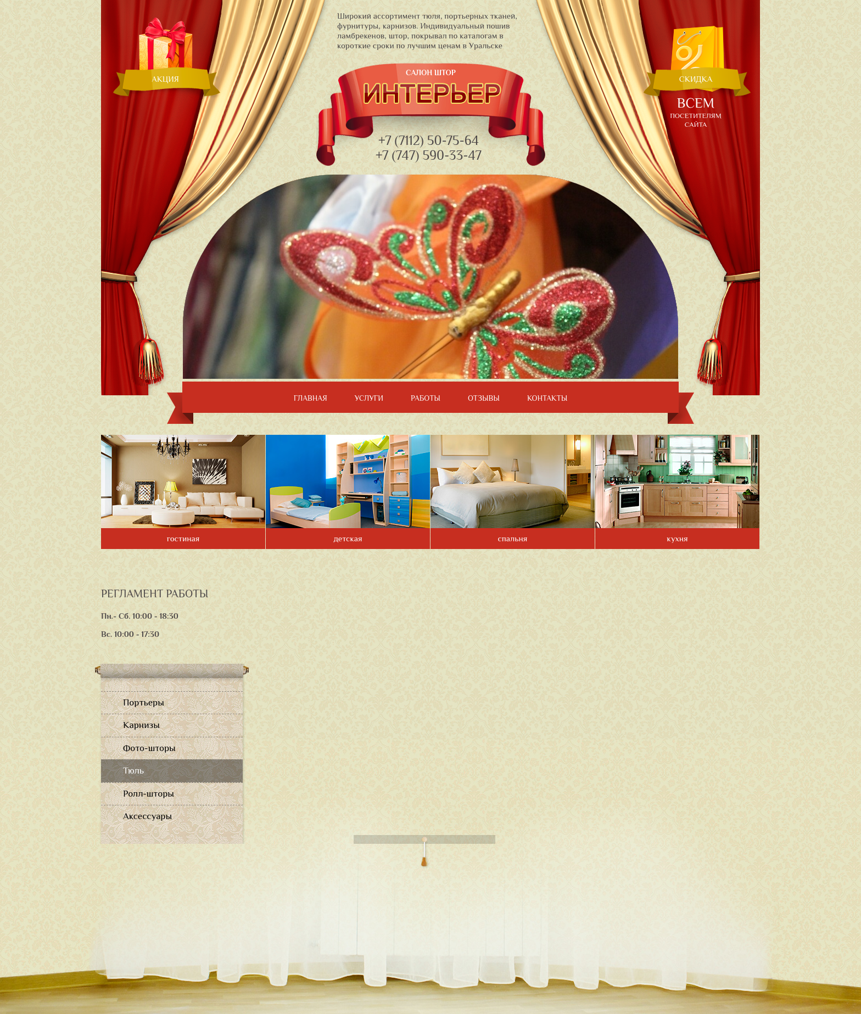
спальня (513, 538)
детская (347, 538)
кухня (677, 538)
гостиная (183, 538)
